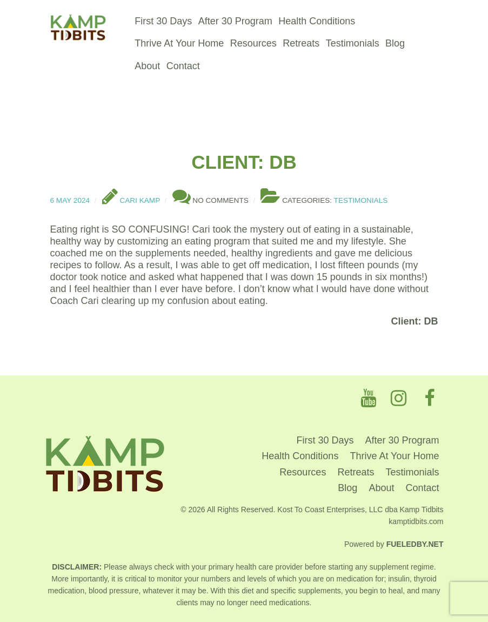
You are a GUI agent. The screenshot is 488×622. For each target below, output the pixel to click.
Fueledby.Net (415, 544)
